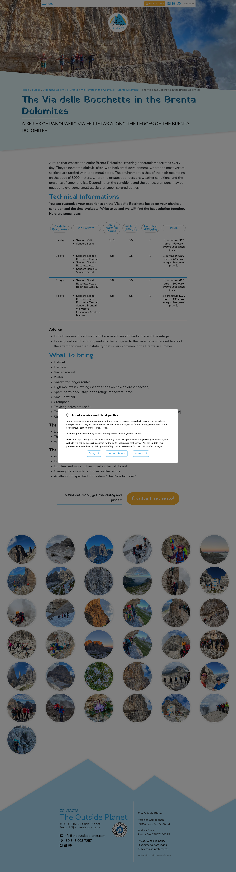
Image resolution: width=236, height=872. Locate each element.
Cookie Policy (72, 427)
